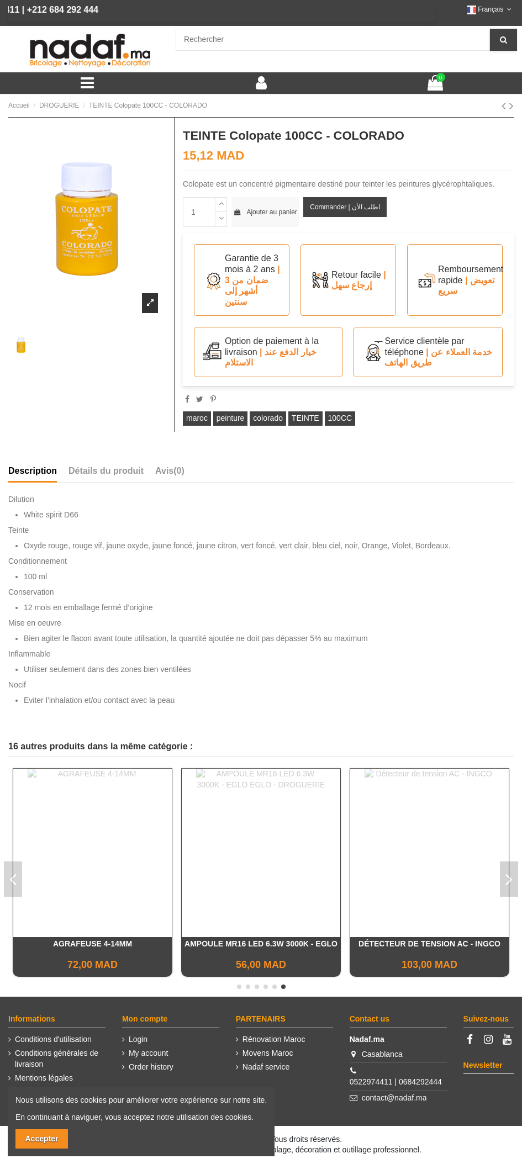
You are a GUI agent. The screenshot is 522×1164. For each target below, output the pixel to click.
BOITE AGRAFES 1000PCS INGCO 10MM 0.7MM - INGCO (92, 948)
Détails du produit (106, 470)
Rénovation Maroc (273, 1039)
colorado (268, 418)
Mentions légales (44, 1077)
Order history (151, 1066)
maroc (197, 418)
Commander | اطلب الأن (345, 207)
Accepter (42, 1138)
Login (138, 1039)
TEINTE (305, 418)
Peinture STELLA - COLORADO (429, 943)
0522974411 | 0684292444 (396, 1081)
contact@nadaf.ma (394, 1097)
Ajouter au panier (265, 212)
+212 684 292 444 (41, 9)
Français (490, 9)
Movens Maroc (267, 1053)
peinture (231, 418)
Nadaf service (266, 1066)
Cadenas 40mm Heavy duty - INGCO (261, 943)
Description (32, 470)
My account (148, 1053)
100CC (340, 418)
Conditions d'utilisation (53, 1039)
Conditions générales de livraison (56, 1058)
